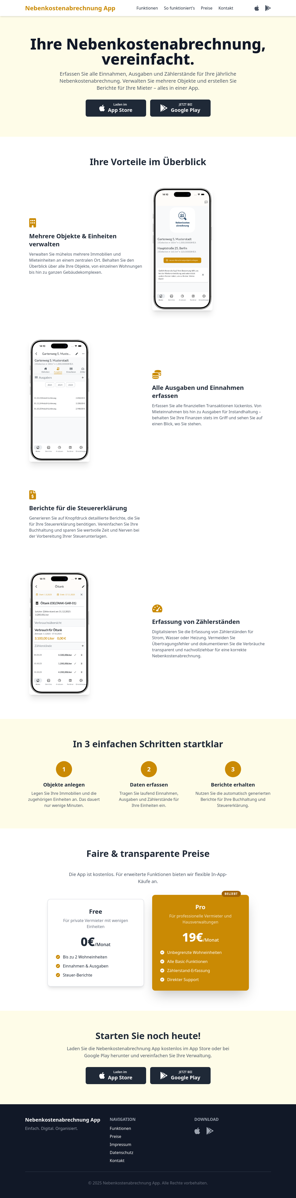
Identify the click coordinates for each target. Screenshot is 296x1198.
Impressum (120, 1144)
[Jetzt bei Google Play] (268, 8)
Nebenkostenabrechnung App (70, 8)
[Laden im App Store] (256, 8)
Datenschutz (122, 1152)
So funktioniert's (179, 8)
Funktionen (147, 8)
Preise (206, 8)
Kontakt (225, 8)
